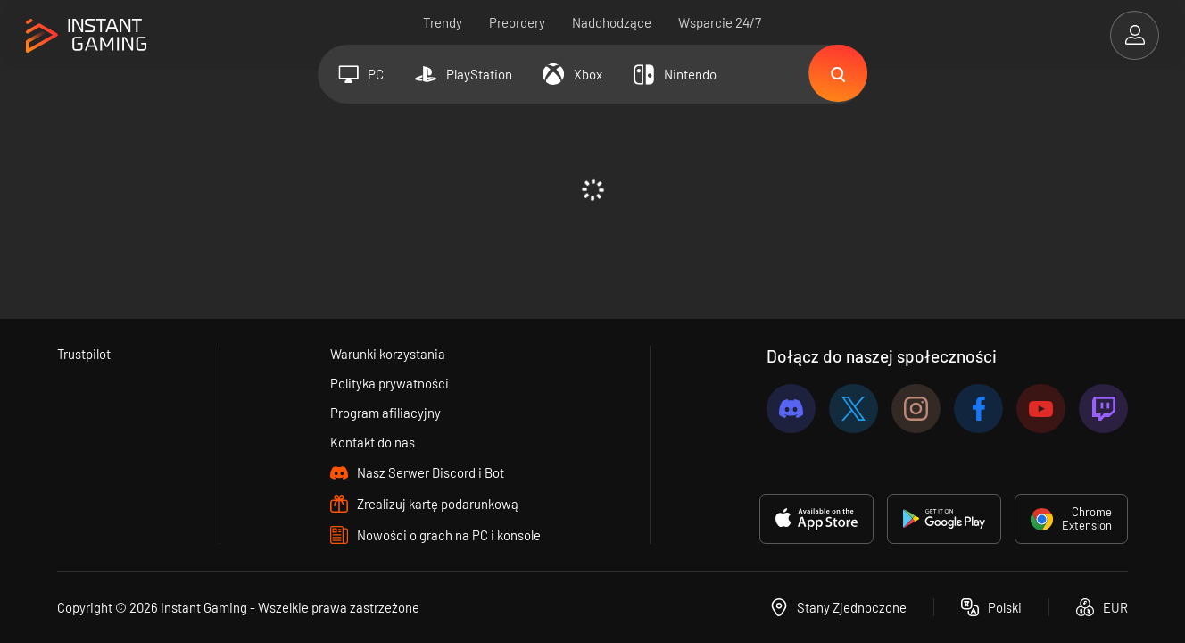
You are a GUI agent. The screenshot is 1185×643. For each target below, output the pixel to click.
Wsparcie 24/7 (720, 22)
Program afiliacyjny (385, 413)
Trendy (443, 22)
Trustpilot (84, 354)
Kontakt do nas (373, 442)
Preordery (518, 22)
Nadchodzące (612, 22)
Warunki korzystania (388, 354)
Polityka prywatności (390, 383)
